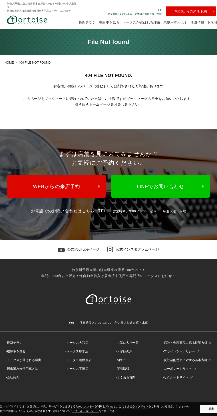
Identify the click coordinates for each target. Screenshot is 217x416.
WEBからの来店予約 (191, 11)
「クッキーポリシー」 (85, 411)
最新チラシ (87, 22)
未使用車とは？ (175, 22)
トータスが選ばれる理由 (141, 22)
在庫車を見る (109, 22)
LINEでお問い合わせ (160, 186)
